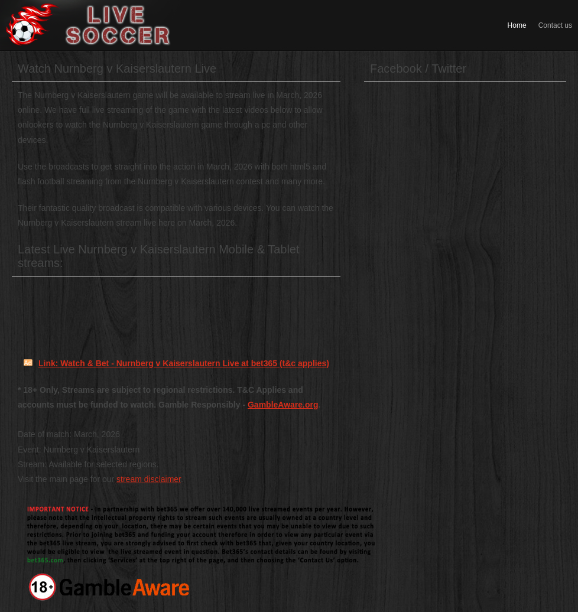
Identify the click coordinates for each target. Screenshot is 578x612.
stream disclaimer (148, 479)
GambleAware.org (283, 404)
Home (517, 25)
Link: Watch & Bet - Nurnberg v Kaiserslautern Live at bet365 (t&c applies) (183, 363)
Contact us (555, 25)
